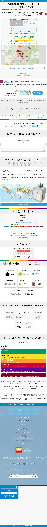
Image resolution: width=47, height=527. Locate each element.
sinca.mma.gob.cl (8, 82)
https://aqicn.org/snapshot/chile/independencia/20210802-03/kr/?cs (23, 111)
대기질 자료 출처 (23, 485)
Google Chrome (23, 300)
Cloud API (30, 309)
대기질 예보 (23, 488)
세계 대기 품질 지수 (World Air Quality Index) (24, 447)
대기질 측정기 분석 (23, 480)
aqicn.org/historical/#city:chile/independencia (27, 222)
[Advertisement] (23, 248)
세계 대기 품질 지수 (18, 446)
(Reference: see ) (23, 412)
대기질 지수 (15, 19)
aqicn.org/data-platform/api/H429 (29, 126)
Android (23, 290)
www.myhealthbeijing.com (17, 439)
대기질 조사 (22, 475)
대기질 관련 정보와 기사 (23, 477)
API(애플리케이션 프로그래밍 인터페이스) (23, 490)
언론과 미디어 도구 (23, 471)
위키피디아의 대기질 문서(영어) (31, 432)
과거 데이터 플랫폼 (23, 491)
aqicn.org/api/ (37, 127)
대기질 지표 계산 (23, 486)
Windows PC (10, 300)
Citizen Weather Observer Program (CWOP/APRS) (24, 514)
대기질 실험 (23, 478)
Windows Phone (36, 290)
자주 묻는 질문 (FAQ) (22, 483)
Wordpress (16, 310)
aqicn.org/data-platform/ (23, 237)
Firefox (36, 300)
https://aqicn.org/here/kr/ (23, 106)
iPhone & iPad (10, 290)
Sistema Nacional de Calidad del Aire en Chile (24, 515)
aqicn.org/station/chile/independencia (28, 224)
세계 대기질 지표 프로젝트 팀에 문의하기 (23, 470)
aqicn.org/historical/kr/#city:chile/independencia (23, 235)
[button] (18, 51)
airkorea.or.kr (27, 428)
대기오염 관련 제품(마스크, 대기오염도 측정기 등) (23, 489)
